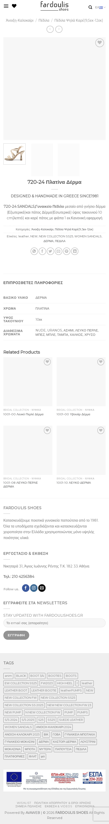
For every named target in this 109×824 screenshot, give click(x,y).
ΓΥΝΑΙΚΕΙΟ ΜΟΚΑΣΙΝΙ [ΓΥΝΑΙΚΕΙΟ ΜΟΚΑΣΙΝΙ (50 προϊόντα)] (19, 741)
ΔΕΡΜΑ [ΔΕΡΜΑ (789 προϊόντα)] (44, 741)
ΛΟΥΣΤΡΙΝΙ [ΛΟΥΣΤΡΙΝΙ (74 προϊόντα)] (88, 741)
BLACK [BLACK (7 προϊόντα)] (21, 675)
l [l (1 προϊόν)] (77, 683)
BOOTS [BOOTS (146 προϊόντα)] (71, 675)
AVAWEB (33, 813)
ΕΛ (100, 7)
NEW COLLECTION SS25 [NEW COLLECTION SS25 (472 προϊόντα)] (58, 697)
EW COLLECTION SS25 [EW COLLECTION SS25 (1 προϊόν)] (21, 683)
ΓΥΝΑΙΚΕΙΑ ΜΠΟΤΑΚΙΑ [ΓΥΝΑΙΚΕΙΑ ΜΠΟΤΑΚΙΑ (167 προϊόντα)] (80, 734)
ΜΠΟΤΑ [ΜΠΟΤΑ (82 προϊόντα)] (30, 749)
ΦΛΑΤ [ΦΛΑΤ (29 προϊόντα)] (33, 756)
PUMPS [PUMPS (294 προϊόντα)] (82, 712)
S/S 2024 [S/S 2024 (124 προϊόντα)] (11, 719)
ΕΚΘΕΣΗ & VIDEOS (58, 806)
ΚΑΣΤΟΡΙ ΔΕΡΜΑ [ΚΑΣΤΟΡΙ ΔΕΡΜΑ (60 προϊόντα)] (64, 741)
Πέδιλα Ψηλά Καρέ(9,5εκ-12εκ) (78, 20)
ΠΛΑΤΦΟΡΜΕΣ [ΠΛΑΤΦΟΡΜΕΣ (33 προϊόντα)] (15, 756)
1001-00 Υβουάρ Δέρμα (73, 414)
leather (23, 236)
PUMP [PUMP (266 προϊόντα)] (69, 712)
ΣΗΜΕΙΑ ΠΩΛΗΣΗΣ (29, 806)
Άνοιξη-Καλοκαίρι (19, 20)
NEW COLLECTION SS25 (56, 236)
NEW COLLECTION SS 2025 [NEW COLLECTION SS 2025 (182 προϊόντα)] (24, 705)
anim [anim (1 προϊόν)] (8, 675)
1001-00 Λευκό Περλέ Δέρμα (23, 414)
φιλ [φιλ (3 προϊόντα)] (43, 756)
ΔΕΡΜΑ (49, 241)
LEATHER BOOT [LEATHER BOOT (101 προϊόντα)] (16, 690)
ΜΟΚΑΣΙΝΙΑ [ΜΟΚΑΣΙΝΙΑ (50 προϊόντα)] (12, 749)
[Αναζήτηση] (90, 7)
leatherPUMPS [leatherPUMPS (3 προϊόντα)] (71, 690)
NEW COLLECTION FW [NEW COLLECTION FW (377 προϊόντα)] (21, 697)
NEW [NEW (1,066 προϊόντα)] (89, 690)
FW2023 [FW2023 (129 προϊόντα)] (47, 683)
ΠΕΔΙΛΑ (60, 241)
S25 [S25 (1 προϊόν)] (40, 719)
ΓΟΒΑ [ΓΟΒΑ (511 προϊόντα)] (56, 734)
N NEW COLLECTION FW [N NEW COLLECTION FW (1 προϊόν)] (42, 712)
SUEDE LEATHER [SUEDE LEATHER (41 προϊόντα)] (71, 719)
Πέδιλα (43, 20)
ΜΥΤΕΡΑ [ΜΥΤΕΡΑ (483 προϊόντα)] (45, 749)
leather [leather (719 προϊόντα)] (87, 683)
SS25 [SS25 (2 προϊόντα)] (51, 719)
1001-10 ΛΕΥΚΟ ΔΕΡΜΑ (74, 482)
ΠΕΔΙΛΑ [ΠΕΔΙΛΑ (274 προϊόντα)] (81, 749)
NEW (34, 236)
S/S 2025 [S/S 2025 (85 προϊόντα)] (28, 719)
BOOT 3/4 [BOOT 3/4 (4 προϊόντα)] (37, 675)
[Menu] (6, 6)
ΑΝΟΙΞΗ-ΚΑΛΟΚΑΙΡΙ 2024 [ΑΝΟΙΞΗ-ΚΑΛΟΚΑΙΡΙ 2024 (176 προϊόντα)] (53, 727)
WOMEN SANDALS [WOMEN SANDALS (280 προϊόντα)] (18, 727)
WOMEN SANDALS (88, 236)
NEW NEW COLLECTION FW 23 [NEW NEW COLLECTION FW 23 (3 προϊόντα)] (69, 705)
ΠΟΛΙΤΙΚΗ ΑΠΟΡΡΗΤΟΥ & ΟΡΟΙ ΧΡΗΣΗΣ (62, 803)
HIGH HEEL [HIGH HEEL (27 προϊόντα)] (65, 683)
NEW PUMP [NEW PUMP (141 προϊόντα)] (13, 712)
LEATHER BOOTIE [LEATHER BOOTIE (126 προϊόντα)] (43, 690)
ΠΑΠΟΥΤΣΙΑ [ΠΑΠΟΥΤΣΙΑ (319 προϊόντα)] (63, 749)
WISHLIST (24, 803)
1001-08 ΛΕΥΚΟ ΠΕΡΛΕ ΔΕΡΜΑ (20, 484)
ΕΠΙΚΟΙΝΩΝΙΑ (85, 806)
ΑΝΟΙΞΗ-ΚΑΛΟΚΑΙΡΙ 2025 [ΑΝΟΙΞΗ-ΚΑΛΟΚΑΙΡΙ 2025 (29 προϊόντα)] (22, 734)
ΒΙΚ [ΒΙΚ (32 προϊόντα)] (46, 734)
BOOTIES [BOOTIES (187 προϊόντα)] (55, 675)
